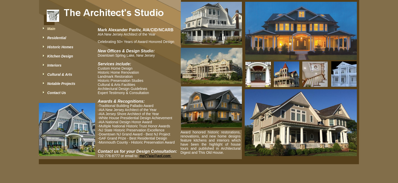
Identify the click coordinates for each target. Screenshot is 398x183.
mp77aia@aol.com (155, 156)
